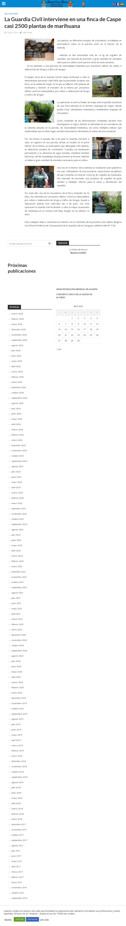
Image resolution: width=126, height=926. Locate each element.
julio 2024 (16, 407)
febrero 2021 (17, 620)
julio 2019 (16, 719)
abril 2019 (16, 735)
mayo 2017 (16, 855)
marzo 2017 (17, 865)
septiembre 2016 (19, 891)
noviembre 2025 (19, 334)
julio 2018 (16, 782)
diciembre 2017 (18, 818)
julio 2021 (16, 594)
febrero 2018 (17, 808)
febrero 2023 (17, 495)
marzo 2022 (17, 553)
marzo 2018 (17, 803)
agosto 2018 (17, 777)
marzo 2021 (17, 615)
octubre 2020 (17, 641)
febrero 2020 (17, 683)
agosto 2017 (17, 839)
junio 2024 (16, 412)
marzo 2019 (17, 740)
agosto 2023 (17, 464)
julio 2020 (16, 657)
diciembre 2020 (18, 631)
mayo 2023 (16, 480)
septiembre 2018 (19, 771)
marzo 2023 (17, 490)
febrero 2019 (17, 745)
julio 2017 (16, 844)
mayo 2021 (16, 605)
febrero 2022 (17, 558)
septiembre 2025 (19, 339)
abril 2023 (16, 485)
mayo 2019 (16, 730)
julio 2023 (16, 469)
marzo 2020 (17, 678)
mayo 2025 (16, 360)
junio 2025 (16, 355)
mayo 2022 (16, 542)
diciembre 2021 (18, 568)
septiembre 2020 (19, 646)
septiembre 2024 (19, 397)
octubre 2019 (17, 704)
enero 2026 (16, 324)
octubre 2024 (17, 391)
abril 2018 (16, 798)
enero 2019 (16, 751)
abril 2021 (16, 610)
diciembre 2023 (18, 443)
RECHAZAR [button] (32, 919)
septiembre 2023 (19, 459)
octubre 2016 (17, 886)
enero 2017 (16, 876)
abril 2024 (16, 423)
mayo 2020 (16, 667)
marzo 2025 (17, 370)
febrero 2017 (17, 870)
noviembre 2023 (19, 449)
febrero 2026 (17, 318)
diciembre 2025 (18, 329)
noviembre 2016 (19, 881)
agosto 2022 (17, 527)
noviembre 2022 (19, 511)
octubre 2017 (17, 829)
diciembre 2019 (18, 693)
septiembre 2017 (19, 834)
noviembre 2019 (19, 699)
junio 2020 (16, 662)
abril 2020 (16, 673)
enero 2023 (16, 501)
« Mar (59, 349)
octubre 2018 (17, 766)
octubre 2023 (17, 454)
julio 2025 (16, 350)
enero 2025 (16, 381)
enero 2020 (16, 688)
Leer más (44, 919)
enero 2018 (16, 813)
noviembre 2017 (19, 824)
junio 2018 (16, 787)
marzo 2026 (17, 313)
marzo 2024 (17, 428)
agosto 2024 (17, 402)
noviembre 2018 (19, 761)
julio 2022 (16, 532)
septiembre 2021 (19, 584)
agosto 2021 (17, 589)
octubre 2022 (17, 516)
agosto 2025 (17, 344)
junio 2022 (16, 537)
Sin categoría (11, 13)
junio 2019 (16, 725)
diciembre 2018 (18, 756)
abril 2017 (16, 860)
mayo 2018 (16, 792)
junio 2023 (16, 475)
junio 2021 (16, 600)
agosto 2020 (17, 652)
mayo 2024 (16, 417)
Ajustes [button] (8, 919)
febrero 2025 (17, 376)
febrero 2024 (17, 433)
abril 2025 (16, 365)
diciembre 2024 (18, 386)
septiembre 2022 (19, 522)
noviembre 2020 (19, 636)
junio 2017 (16, 850)
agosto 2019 (17, 714)
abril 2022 (16, 548)
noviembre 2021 (19, 574)
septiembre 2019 (19, 709)
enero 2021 (16, 626)
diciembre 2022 (18, 506)
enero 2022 (16, 563)
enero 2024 (16, 438)
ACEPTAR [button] (19, 919)
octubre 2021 (17, 579)
